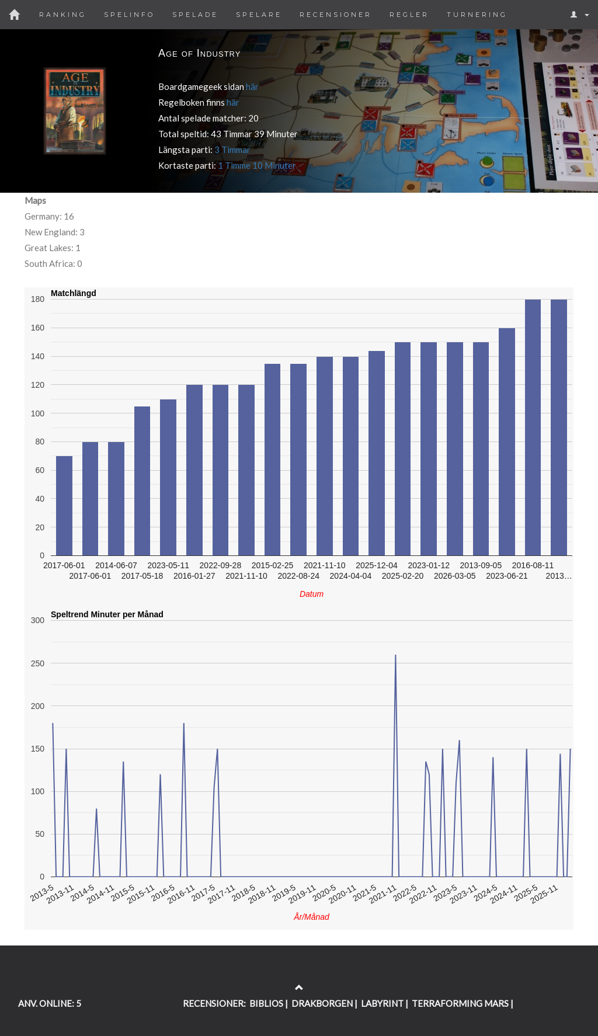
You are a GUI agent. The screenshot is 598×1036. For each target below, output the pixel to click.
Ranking (62, 15)
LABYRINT (382, 1003)
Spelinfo (129, 15)
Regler (409, 15)
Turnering (477, 15)
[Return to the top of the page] (299, 987)
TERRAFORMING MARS (460, 1003)
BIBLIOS (266, 1003)
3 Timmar (232, 149)
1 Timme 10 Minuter (257, 165)
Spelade (195, 15)
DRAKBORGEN (322, 1003)
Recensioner (336, 15)
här (252, 86)
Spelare (259, 15)
